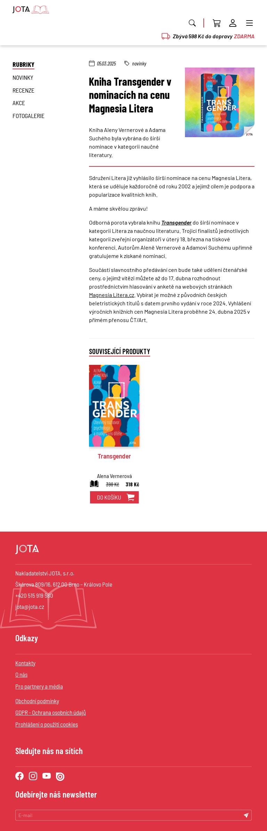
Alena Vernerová (114, 475)
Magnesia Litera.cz (111, 294)
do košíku (109, 497)
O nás (21, 674)
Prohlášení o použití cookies (46, 724)
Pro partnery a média (39, 686)
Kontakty (25, 662)
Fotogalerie (28, 115)
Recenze (23, 90)
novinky (23, 77)
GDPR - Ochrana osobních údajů (50, 712)
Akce (19, 103)
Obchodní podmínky (37, 700)
